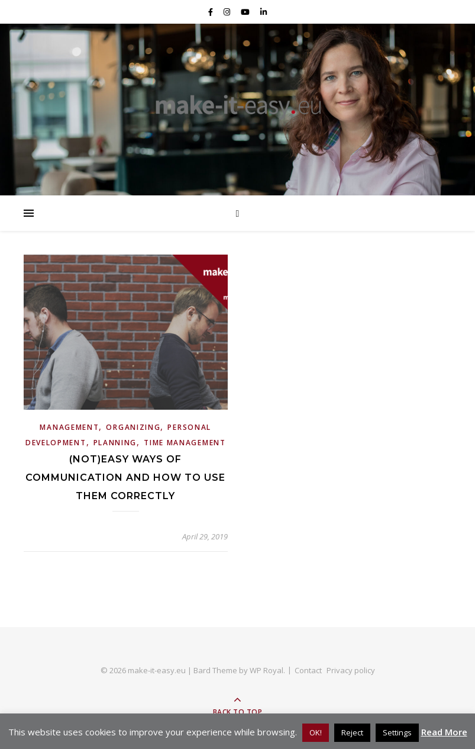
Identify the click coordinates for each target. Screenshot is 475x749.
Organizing (133, 427)
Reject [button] (352, 732)
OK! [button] (315, 732)
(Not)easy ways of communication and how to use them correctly (125, 478)
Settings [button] (397, 732)
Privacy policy (351, 670)
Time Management (185, 443)
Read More (444, 732)
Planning (115, 443)
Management (69, 427)
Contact (308, 670)
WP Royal (266, 670)
